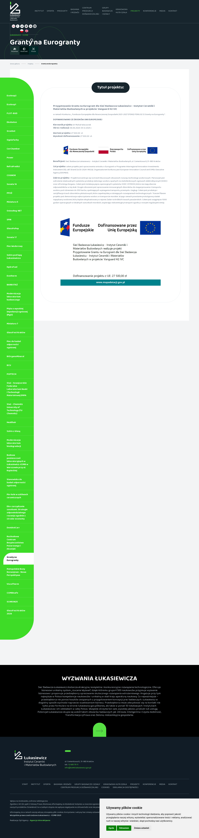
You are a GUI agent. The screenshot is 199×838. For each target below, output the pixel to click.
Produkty (58, 11)
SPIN (9, 220)
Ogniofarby (13, 140)
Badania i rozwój (70, 11)
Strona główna (15, 64)
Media (158, 11)
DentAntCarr (13, 528)
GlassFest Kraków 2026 (16, 613)
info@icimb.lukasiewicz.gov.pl (78, 768)
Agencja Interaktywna (40, 821)
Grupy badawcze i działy (103, 11)
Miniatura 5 (12, 202)
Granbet (11, 131)
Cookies (105, 787)
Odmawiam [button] (124, 828)
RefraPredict (13, 167)
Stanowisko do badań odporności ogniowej (16, 483)
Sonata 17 (12, 238)
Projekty (131, 11)
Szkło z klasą (13, 431)
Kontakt (168, 11)
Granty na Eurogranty (12, 559)
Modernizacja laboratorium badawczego (14, 297)
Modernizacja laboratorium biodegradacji (14, 443)
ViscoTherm (13, 584)
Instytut (35, 11)
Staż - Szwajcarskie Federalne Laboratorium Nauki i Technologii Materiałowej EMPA (17, 390)
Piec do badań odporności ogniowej (14, 345)
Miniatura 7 (12, 324)
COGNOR (11, 176)
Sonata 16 (12, 184)
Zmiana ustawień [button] (141, 828)
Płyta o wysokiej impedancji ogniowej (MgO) (17, 312)
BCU (9, 365)
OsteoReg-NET (14, 211)
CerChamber (13, 149)
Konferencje (145, 11)
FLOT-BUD (12, 114)
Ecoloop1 (11, 105)
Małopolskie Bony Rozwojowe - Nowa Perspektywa (16, 572)
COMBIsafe (12, 593)
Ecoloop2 (11, 96)
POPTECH (11, 374)
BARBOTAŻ (12, 285)
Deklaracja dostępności (125, 787)
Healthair (11, 423)
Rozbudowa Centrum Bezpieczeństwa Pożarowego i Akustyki (15, 543)
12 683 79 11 (73, 765)
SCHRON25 (12, 602)
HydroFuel (12, 267)
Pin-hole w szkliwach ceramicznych (17, 496)
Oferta (46, 11)
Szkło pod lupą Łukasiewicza (14, 257)
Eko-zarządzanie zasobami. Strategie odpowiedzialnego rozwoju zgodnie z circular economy (17, 513)
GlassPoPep (13, 229)
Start (25, 784)
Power (10, 158)
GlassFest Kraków (16, 333)
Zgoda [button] (111, 828)
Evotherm (12, 276)
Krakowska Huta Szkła (117, 11)
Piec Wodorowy (14, 246)
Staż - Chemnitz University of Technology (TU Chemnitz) (15, 409)
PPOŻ (9, 193)
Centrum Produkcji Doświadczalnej (86, 11)
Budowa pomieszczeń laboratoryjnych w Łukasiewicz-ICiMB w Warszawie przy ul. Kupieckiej (17, 463)
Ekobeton (12, 122)
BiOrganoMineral (15, 357)
